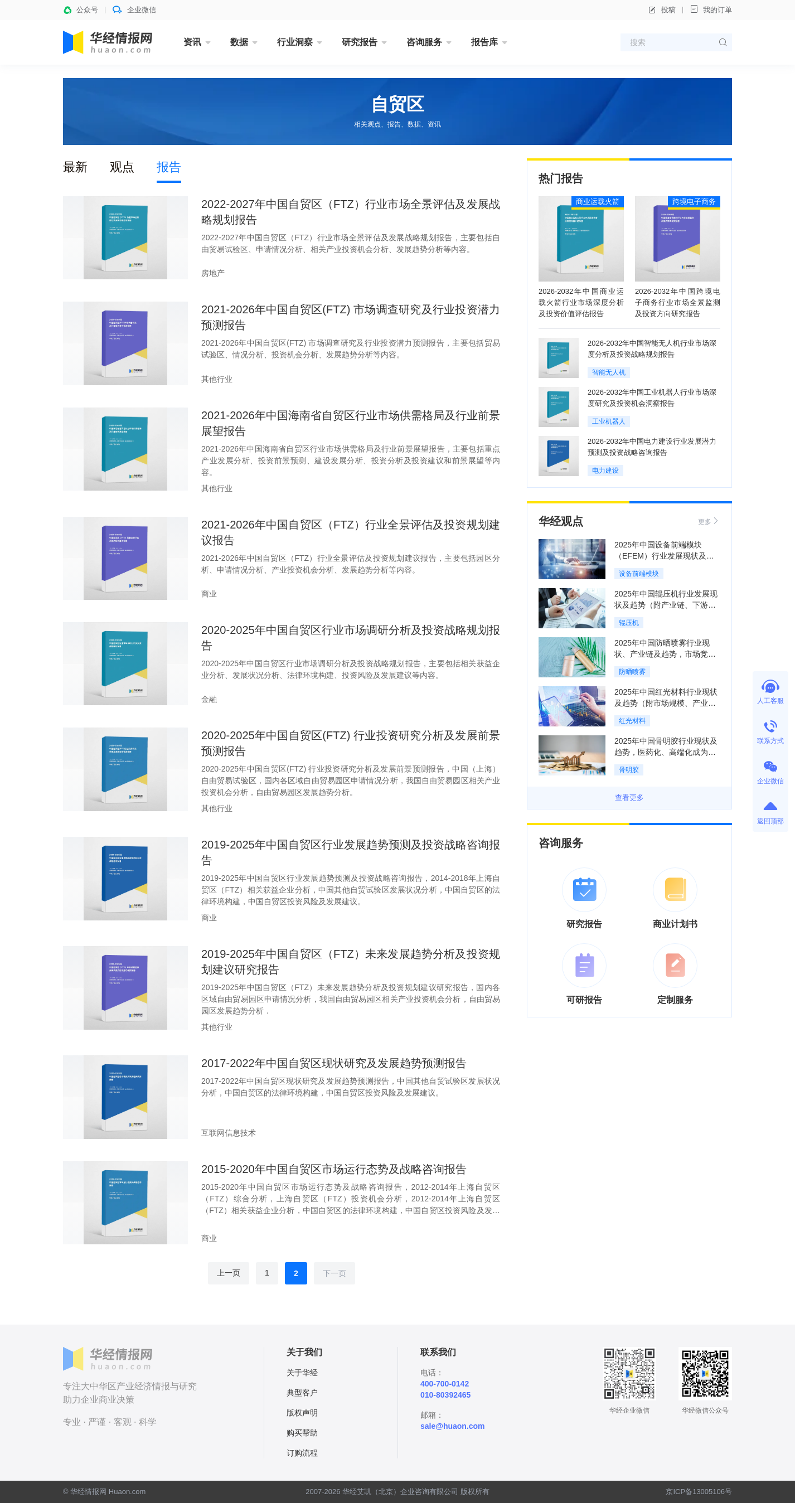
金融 (209, 699)
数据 (239, 42)
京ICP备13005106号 (699, 1491)
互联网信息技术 (228, 1132)
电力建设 (605, 470)
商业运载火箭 (597, 201)
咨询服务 (424, 42)
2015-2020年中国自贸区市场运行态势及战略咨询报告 (334, 1169)
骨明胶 (629, 770)
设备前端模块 (639, 574)
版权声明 (302, 1412)
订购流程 (302, 1452)
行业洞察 (295, 42)
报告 (169, 167)
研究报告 (359, 42)
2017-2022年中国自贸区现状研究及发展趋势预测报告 (334, 1063)
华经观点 (561, 521)
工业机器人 (609, 421)
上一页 (228, 1272)
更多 (709, 521)
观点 (122, 167)
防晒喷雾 (632, 672)
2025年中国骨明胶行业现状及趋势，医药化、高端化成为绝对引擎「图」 (666, 752)
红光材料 (632, 721)
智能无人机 (609, 372)
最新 (75, 167)
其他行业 (216, 379)
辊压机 (629, 623)
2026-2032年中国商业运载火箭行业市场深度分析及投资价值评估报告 (581, 302)
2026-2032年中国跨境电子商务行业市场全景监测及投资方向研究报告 (677, 302)
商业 (209, 593)
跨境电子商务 (694, 201)
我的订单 (711, 9)
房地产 (213, 273)
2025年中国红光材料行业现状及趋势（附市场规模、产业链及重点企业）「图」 (666, 703)
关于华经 (302, 1372)
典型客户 (302, 1392)
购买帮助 (302, 1432)
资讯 (192, 42)
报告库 (484, 42)
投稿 (662, 10)
